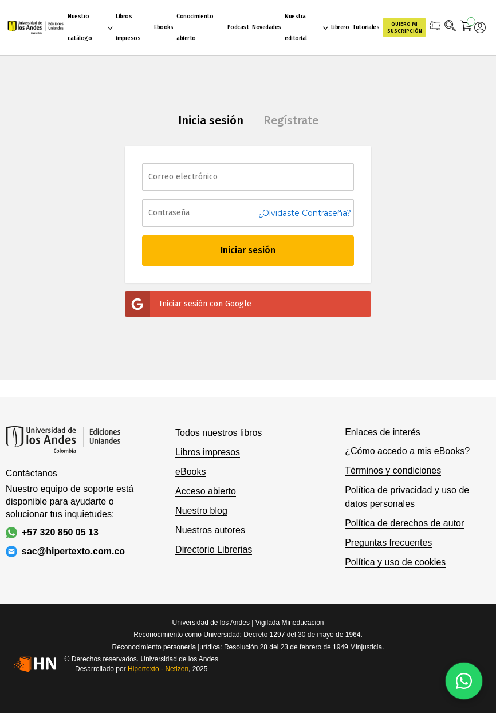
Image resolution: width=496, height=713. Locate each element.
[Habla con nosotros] (464, 681)
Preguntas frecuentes (388, 542)
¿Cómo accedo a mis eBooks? (407, 451)
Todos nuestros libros (218, 433)
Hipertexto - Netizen (158, 669)
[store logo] (35, 27)
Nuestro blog (201, 510)
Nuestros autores (210, 530)
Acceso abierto (205, 491)
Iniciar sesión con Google (188, 304)
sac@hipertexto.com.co (65, 551)
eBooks (190, 471)
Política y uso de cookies (395, 562)
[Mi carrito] (466, 27)
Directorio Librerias (213, 549)
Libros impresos (207, 452)
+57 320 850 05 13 (52, 532)
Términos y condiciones (393, 470)
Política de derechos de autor (404, 523)
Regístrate (290, 120)
